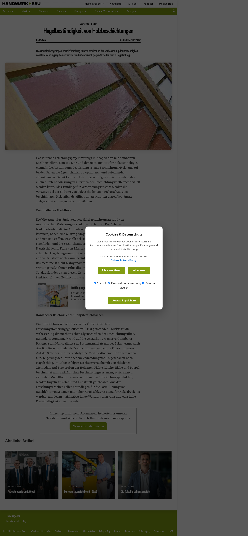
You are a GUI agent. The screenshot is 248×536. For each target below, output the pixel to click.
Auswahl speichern (124, 300)
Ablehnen (139, 270)
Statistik (100, 283)
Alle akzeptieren (111, 270)
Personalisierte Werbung (124, 283)
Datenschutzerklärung (124, 260)
